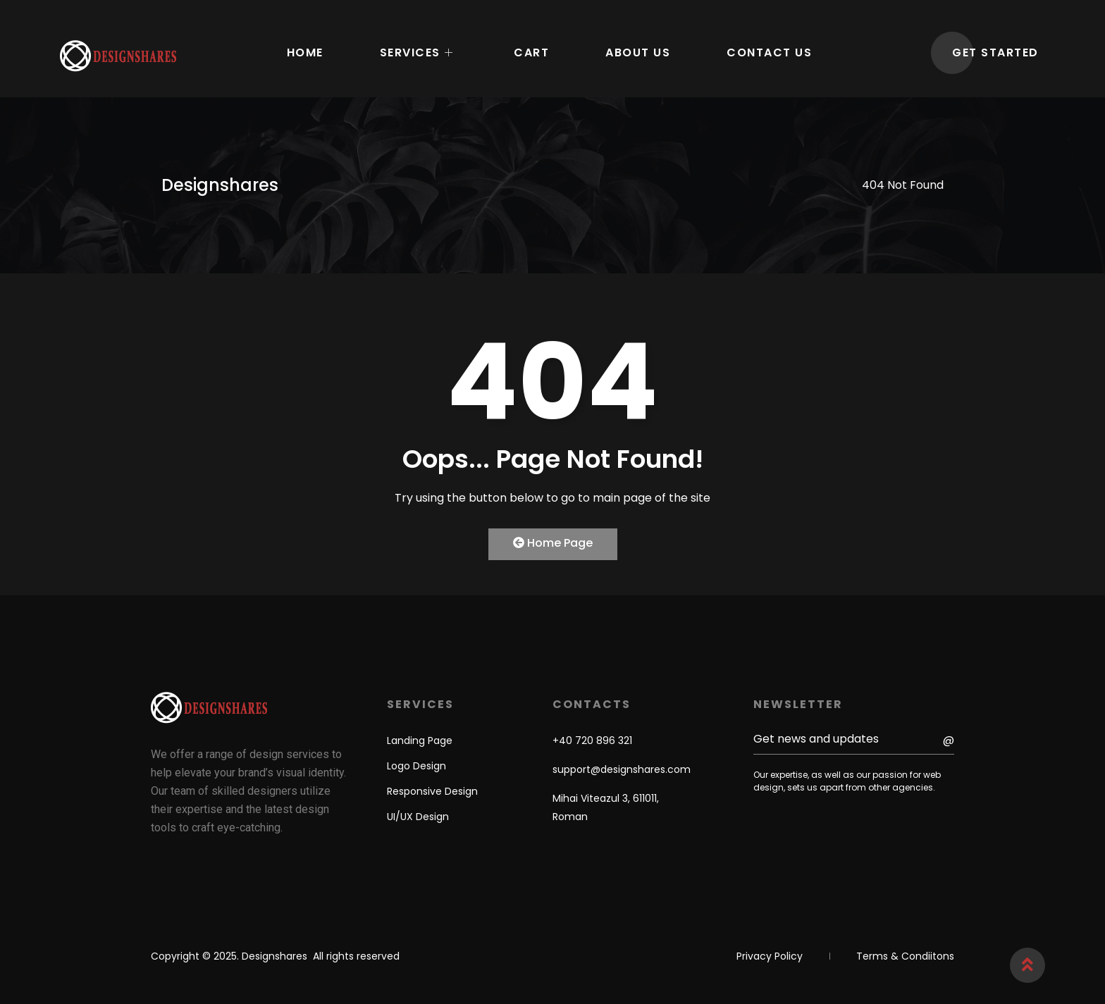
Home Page (553, 543)
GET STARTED (995, 52)
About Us (637, 52)
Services (417, 53)
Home (305, 52)
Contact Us (769, 52)
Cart (531, 52)
